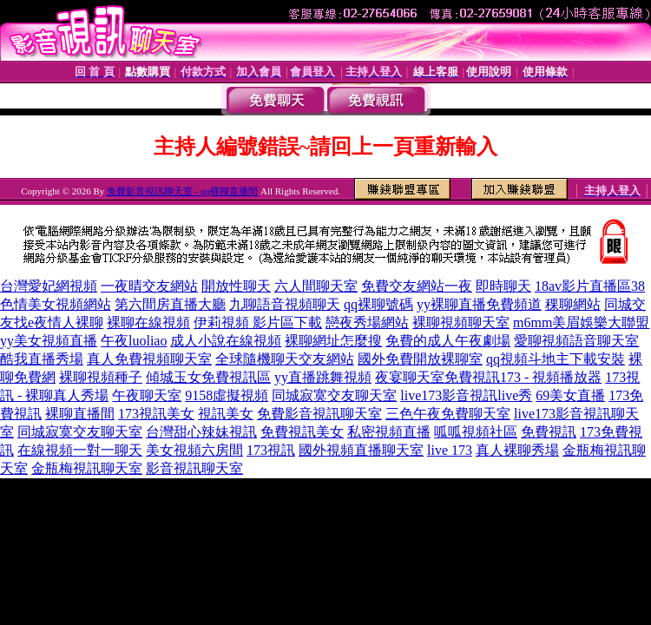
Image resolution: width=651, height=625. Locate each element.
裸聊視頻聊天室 (461, 322)
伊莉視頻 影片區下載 (258, 322)
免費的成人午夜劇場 (447, 340)
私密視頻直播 (389, 431)
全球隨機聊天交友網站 (284, 359)
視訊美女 (225, 413)
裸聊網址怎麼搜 (333, 340)
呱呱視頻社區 (475, 431)
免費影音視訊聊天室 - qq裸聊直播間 (182, 191)
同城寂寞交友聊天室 (334, 395)
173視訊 (271, 450)
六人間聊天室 (316, 286)
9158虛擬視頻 (226, 395)
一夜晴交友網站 (149, 286)
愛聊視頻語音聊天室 (576, 340)
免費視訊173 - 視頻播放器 (523, 377)
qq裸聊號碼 (378, 304)
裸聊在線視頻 (148, 322)
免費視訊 (548, 431)
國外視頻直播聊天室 (361, 450)
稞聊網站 (573, 304)
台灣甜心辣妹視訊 (201, 431)
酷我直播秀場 (41, 359)
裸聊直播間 (80, 413)
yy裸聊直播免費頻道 (479, 304)
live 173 (449, 450)
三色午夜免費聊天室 (447, 413)
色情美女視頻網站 (55, 304)
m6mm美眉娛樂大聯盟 (581, 322)
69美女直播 (570, 395)
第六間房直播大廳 (170, 304)
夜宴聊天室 (409, 377)
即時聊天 (503, 286)
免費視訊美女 (302, 431)
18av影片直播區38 (590, 286)
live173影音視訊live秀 (466, 395)
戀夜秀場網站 (367, 322)
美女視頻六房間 (194, 450)
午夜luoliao (134, 340)
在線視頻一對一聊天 (79, 450)
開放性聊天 (236, 286)
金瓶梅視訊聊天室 (86, 468)
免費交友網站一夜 (416, 286)
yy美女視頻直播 (48, 340)
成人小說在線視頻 (225, 340)
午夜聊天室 (146, 395)
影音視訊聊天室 (194, 468)
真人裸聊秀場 (517, 450)
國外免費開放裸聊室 (420, 359)
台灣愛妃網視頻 (48, 286)
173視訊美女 (156, 413)
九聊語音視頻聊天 (284, 304)
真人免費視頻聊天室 (149, 359)
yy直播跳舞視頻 (323, 377)
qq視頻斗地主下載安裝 (555, 359)
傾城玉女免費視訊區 (208, 377)
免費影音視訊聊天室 (319, 413)
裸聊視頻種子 (100, 377)
